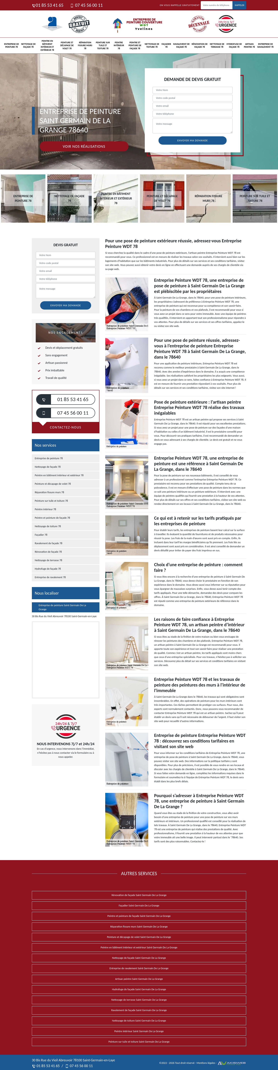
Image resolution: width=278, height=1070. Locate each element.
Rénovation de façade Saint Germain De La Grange (139, 895)
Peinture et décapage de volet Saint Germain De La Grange (139, 937)
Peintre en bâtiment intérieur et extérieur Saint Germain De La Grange (139, 947)
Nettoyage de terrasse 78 (217, 45)
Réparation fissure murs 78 (85, 45)
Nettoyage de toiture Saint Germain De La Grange (139, 1020)
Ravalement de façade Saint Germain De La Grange (139, 1010)
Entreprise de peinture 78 (11, 45)
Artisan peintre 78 (249, 45)
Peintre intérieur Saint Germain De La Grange (139, 1031)
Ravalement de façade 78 (181, 45)
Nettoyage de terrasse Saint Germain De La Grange (139, 999)
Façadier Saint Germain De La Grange (139, 905)
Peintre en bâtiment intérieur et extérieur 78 (47, 45)
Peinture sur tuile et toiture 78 (103, 45)
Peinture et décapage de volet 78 (67, 45)
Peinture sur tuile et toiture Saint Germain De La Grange (139, 1041)
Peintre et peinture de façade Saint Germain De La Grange (139, 916)
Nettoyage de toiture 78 (152, 45)
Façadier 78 (166, 45)
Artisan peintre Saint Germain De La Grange (139, 979)
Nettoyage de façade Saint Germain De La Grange (139, 958)
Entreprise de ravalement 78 (266, 45)
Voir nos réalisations (84, 146)
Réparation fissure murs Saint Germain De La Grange (139, 926)
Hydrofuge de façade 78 (234, 45)
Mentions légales (206, 1063)
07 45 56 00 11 (86, 5)
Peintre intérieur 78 (119, 45)
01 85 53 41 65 (47, 5)
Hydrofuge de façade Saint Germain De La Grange (139, 989)
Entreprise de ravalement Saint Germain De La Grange (138, 968)
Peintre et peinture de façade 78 (135, 45)
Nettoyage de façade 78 (28, 45)
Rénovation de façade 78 (200, 45)
